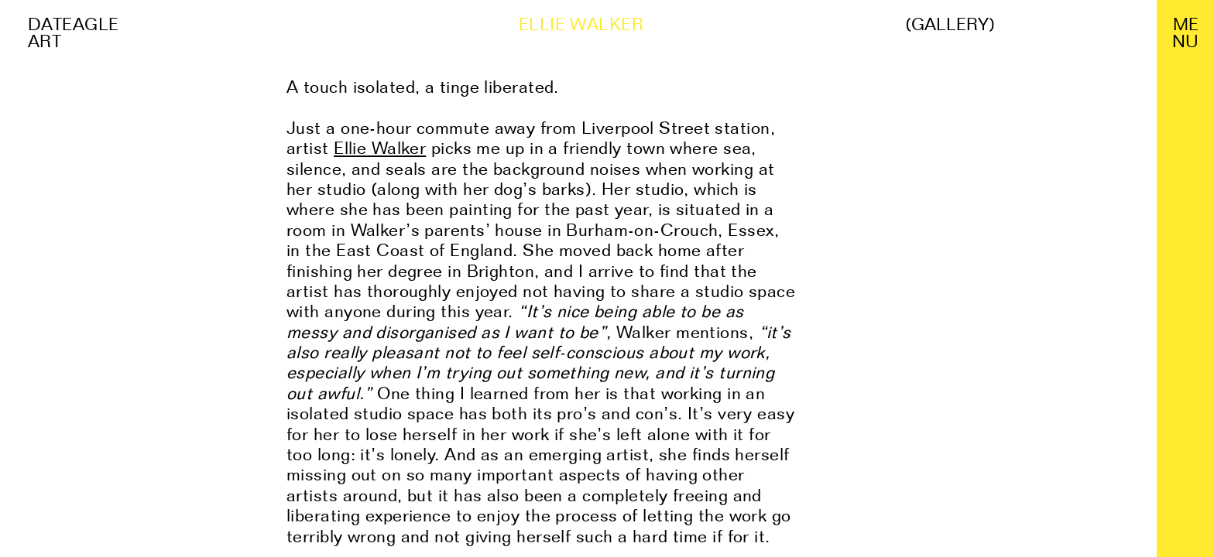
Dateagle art (73, 32)
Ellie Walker (380, 148)
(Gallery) (950, 23)
